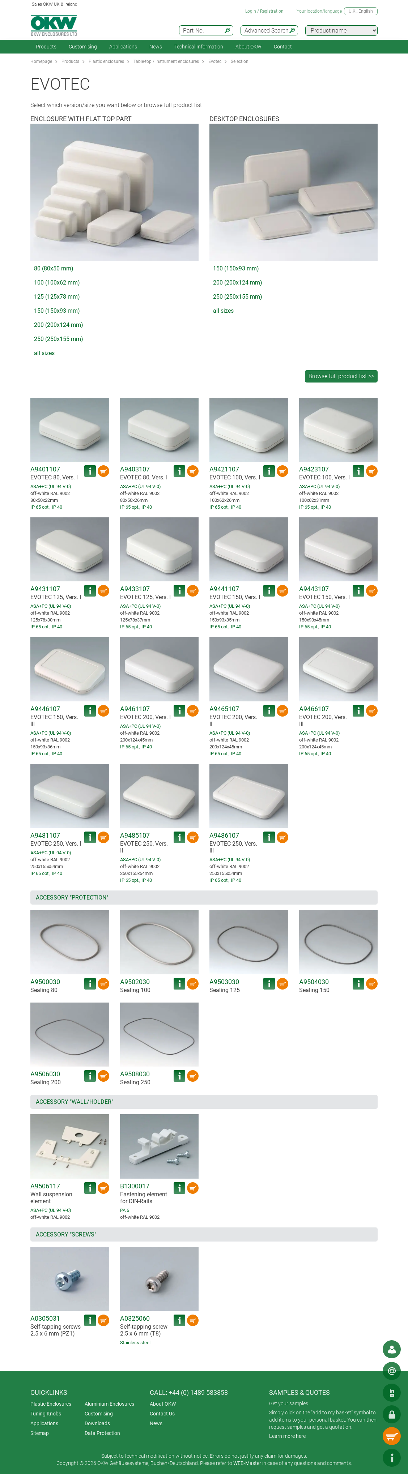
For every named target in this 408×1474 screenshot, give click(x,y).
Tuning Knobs (45, 1414)
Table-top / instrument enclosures (166, 61)
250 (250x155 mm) (58, 339)
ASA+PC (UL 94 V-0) (50, 486)
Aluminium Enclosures (109, 1404)
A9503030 (224, 982)
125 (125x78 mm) (57, 296)
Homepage (41, 61)
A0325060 (135, 1318)
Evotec (214, 61)
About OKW (163, 1404)
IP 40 (57, 507)
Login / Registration (264, 11)
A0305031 (45, 1318)
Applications (123, 47)
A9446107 (45, 709)
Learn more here (287, 1436)
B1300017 (134, 1186)
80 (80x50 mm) (53, 268)
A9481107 (45, 835)
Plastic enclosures (106, 61)
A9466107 (314, 709)
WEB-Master (247, 1463)
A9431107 (45, 589)
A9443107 (314, 589)
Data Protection (102, 1433)
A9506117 (45, 1186)
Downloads (97, 1423)
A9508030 (135, 1074)
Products (46, 47)
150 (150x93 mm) (57, 310)
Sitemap (39, 1433)
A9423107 (314, 469)
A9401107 (45, 469)
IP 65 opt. (40, 507)
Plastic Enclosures (50, 1404)
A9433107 (135, 589)
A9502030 (135, 982)
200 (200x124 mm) (58, 324)
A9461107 (135, 709)
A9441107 (224, 589)
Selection (239, 61)
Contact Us (162, 1414)
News (155, 47)
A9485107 (135, 835)
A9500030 (45, 982)
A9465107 (224, 709)
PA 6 (124, 1210)
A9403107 (135, 469)
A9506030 (45, 1074)
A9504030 (314, 982)
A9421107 (224, 469)
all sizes (44, 353)
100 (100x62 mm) (57, 282)
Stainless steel (135, 1342)
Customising (83, 47)
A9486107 (224, 835)
